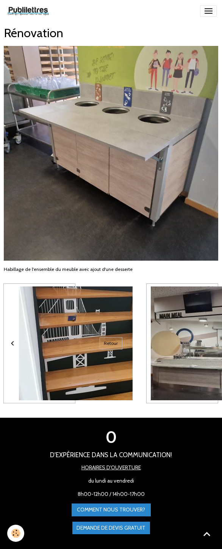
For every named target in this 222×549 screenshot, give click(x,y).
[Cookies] (16, 533)
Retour (111, 343)
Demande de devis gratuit (111, 527)
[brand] (29, 11)
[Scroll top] (206, 533)
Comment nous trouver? (111, 509)
